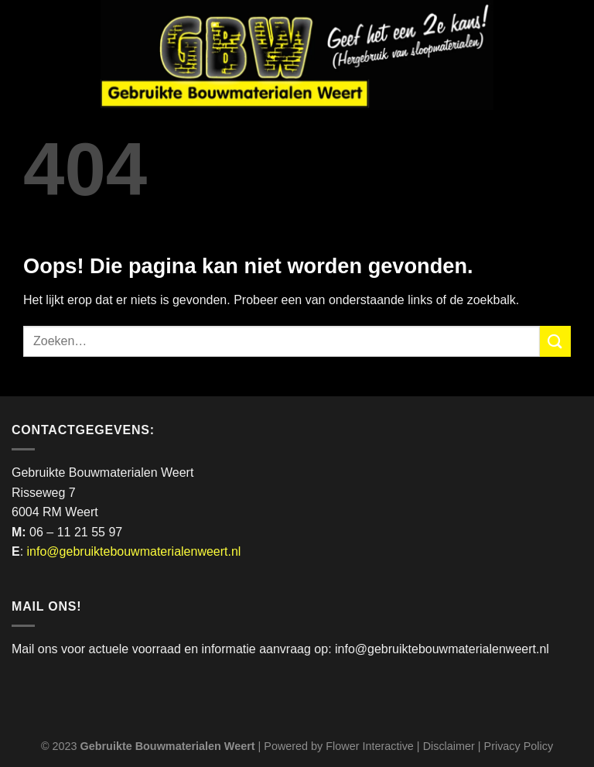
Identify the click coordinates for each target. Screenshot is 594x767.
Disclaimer (449, 746)
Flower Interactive (370, 746)
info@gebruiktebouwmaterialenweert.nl (134, 551)
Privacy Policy (519, 746)
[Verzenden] (555, 341)
